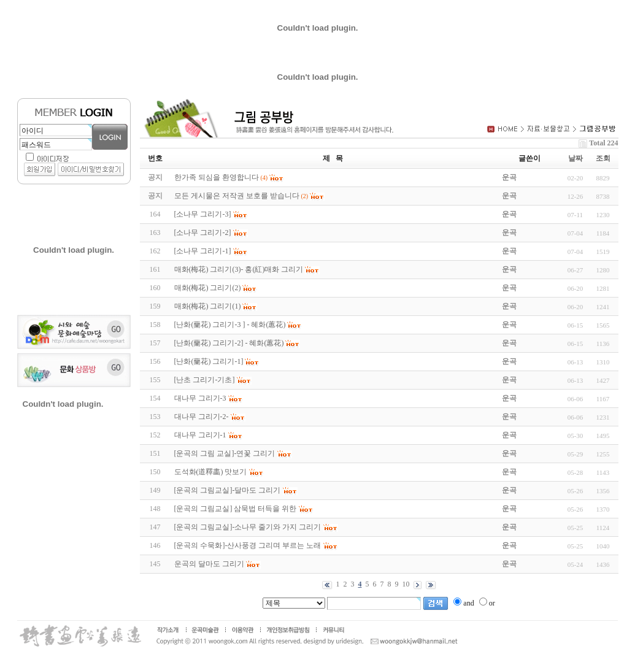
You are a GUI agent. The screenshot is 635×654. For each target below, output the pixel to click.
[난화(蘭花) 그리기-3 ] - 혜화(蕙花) (230, 324)
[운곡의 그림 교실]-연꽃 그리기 (224, 453)
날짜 (575, 158)
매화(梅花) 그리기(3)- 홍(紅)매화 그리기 (239, 269)
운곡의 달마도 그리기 (209, 564)
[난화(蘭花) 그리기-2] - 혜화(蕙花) (229, 343)
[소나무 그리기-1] (202, 251)
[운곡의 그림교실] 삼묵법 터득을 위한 (235, 508)
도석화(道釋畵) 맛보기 (210, 471)
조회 (603, 158)
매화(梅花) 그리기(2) (207, 287)
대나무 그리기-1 (200, 435)
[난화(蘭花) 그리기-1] (209, 361)
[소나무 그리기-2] (202, 232)
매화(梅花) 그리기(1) (207, 306)
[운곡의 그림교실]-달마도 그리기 (227, 490)
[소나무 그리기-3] (202, 214)
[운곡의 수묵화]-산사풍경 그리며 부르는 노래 (247, 545)
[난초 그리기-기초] (204, 379)
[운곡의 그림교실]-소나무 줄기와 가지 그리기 (247, 527)
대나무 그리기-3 (200, 398)
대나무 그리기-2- (201, 416)
